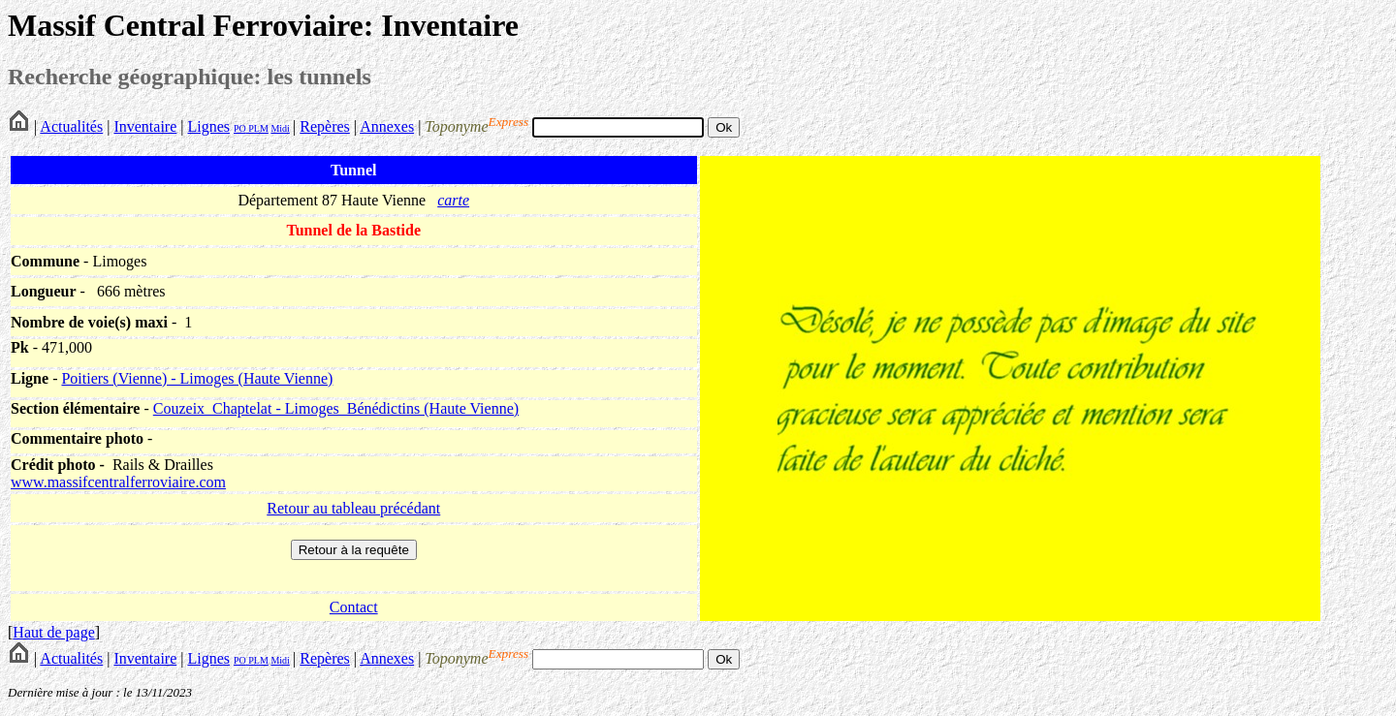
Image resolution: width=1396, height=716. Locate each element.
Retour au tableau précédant (353, 508)
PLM (257, 128)
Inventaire (144, 126)
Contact (354, 607)
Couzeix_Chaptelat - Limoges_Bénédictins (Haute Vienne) (336, 408)
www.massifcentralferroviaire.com (118, 482)
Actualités (71, 126)
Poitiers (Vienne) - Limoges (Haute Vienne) (197, 378)
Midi (279, 128)
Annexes (387, 126)
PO (240, 128)
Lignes (208, 126)
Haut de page (53, 632)
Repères (325, 126)
